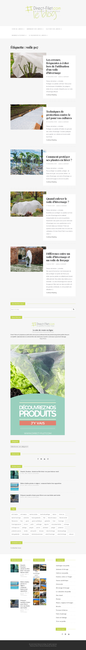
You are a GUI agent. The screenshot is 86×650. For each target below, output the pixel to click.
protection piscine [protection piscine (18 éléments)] (16, 531)
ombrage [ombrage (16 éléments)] (66, 524)
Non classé (59, 595)
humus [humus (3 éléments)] (26, 524)
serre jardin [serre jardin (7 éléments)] (33, 531)
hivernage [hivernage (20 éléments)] (61, 521)
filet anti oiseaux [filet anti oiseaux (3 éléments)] (52, 517)
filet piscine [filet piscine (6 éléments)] (15, 521)
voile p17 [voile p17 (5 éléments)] (71, 534)
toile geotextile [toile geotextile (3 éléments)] (15, 534)
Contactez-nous (15, 548)
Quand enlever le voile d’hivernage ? (57, 200)
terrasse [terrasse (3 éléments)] (41, 531)
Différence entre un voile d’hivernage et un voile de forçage (58, 257)
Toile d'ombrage (61, 614)
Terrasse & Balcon (62, 610)
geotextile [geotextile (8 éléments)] (47, 521)
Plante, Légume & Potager (64, 603)
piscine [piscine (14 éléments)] (38, 527)
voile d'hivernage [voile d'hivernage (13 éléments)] (50, 534)
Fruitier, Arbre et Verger (64, 577)
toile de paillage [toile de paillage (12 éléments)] (62, 531)
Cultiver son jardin (53, 29)
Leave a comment (63, 76)
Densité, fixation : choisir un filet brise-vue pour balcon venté (39, 471)
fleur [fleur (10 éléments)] (21, 521)
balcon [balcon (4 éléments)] (54, 514)
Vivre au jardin (18, 29)
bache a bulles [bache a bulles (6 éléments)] (33, 514)
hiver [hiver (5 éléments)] (54, 521)
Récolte (58, 606)
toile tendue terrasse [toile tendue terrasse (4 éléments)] (37, 534)
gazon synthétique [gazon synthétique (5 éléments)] (37, 521)
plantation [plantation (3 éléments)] (45, 527)
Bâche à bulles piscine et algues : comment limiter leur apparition (40, 483)
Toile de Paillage (61, 617)
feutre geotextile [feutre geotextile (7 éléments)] (36, 517)
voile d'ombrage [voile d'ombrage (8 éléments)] (61, 534)
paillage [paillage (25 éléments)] (24, 527)
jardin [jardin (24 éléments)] (32, 524)
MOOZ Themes (39, 646)
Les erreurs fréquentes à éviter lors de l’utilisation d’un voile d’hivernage (57, 66)
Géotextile (59, 584)
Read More (43, 338)
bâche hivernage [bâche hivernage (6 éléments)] (16, 517)
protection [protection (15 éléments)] (60, 527)
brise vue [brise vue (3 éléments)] (61, 514)
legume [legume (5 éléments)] (46, 524)
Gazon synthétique (62, 580)
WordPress (53, 646)
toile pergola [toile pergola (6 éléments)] (25, 534)
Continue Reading (51, 95)
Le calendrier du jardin (38, 35)
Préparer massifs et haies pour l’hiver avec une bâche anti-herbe (40, 495)
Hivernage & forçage (62, 588)
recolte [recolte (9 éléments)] (26, 531)
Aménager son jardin (35, 29)
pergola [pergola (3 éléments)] (31, 527)
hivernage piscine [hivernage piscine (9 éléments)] (16, 524)
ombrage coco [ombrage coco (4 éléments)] (15, 527)
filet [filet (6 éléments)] (44, 517)
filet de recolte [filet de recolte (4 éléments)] (63, 517)
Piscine (58, 599)
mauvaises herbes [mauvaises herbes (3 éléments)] (56, 524)
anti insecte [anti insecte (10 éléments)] (15, 514)
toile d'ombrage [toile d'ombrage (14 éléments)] (50, 531)
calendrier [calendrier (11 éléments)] (26, 517)
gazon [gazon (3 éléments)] (27, 521)
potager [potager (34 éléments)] (53, 527)
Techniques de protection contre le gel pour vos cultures (59, 115)
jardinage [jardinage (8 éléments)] (39, 524)
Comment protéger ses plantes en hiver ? (59, 158)
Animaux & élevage (19, 35)
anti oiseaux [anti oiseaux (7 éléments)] (23, 514)
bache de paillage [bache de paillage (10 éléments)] (45, 514)
